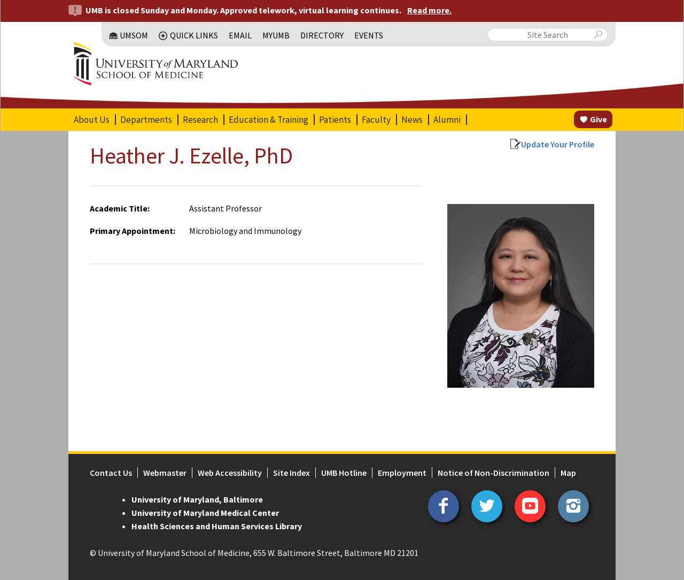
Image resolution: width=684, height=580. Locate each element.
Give (598, 119)
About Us (92, 120)
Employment (402, 472)
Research (200, 120)
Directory (322, 35)
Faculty (376, 120)
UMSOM (134, 35)
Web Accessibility (230, 472)
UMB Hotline (344, 472)
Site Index (291, 472)
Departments (146, 120)
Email (240, 35)
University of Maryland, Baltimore (197, 499)
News (412, 120)
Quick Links (194, 35)
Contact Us (111, 472)
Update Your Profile (557, 144)
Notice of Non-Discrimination (493, 472)
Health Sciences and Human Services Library (216, 526)
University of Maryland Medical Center (205, 512)
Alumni (447, 120)
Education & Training (268, 120)
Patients (335, 120)
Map (568, 472)
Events (368, 35)
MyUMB (276, 35)
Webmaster (164, 472)
